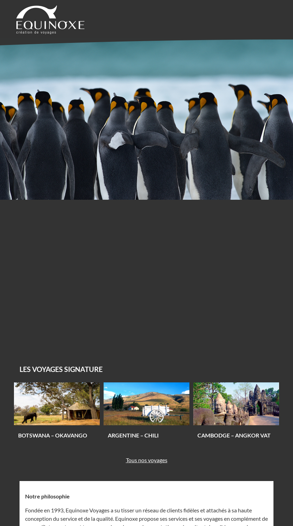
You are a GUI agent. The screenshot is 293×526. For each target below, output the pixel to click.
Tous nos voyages (146, 460)
